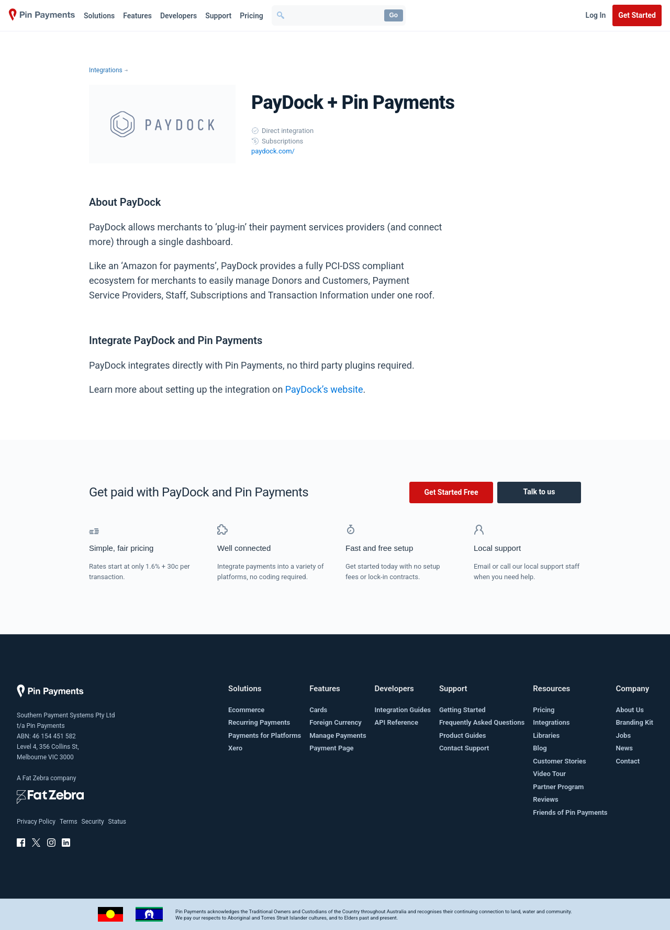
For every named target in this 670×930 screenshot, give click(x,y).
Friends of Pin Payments (570, 812)
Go (393, 15)
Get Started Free (451, 492)
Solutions (99, 16)
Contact (628, 761)
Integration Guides (403, 710)
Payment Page (331, 748)
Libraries (546, 735)
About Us (629, 710)
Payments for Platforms (264, 735)
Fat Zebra (36, 778)
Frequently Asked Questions (481, 722)
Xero (235, 748)
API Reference (396, 722)
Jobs (623, 735)
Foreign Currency (335, 722)
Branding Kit (634, 722)
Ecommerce (246, 710)
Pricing (251, 16)
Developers (178, 16)
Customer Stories (559, 761)
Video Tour (549, 774)
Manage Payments (337, 735)
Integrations (105, 70)
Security (93, 821)
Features (137, 16)
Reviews (545, 799)
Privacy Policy (36, 821)
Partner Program (558, 787)
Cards (318, 710)
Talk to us (539, 492)
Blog (539, 748)
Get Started (637, 15)
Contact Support (464, 748)
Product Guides (462, 735)
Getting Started (462, 710)
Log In (596, 15)
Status (117, 821)
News (624, 748)
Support (218, 16)
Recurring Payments (259, 722)
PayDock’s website (324, 389)
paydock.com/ (273, 151)
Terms (68, 821)
